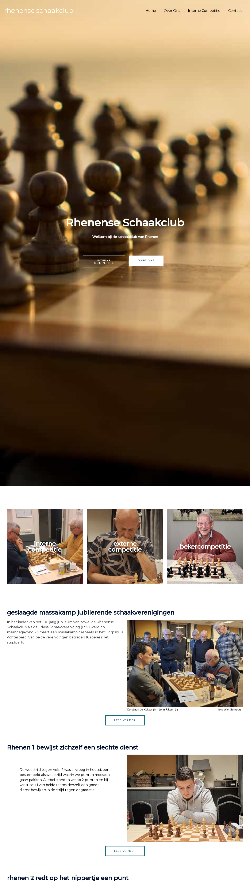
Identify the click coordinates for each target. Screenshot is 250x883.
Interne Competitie (206, 11)
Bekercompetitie (205, 546)
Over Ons (175, 11)
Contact (235, 11)
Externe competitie (125, 546)
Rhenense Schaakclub (38, 11)
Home (155, 11)
